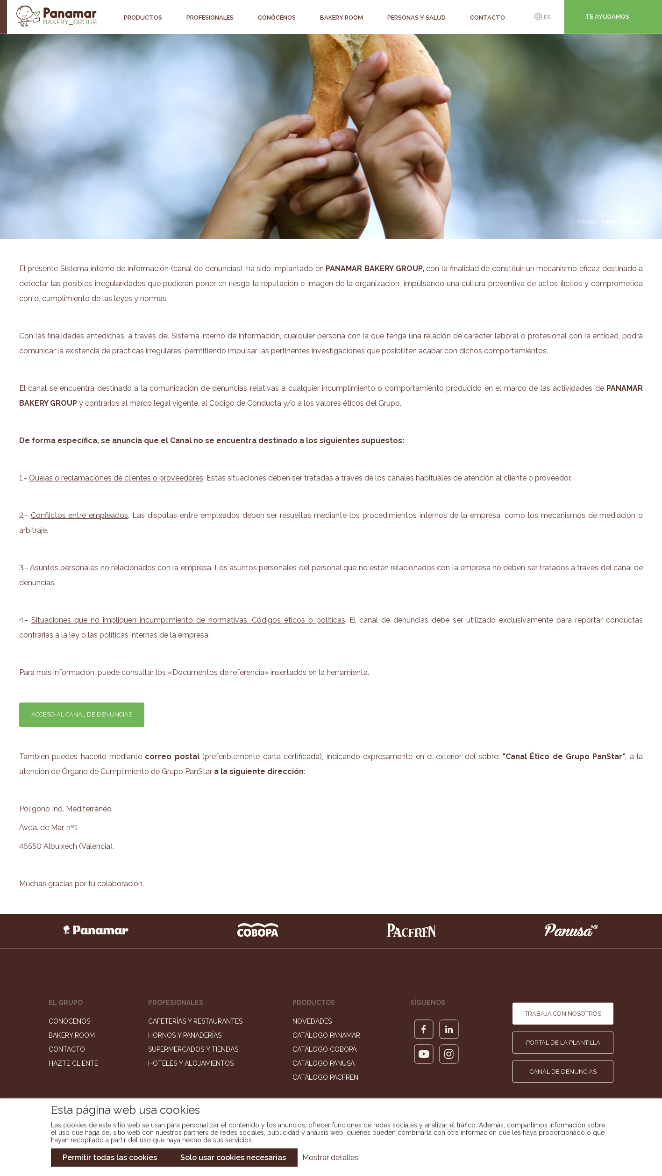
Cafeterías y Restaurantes (195, 1021)
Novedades (312, 1021)
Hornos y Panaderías (184, 1035)
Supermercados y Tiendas (193, 1049)
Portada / (589, 222)
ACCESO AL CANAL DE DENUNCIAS (81, 714)
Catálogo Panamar (326, 1035)
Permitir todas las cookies (110, 1157)
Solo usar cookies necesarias (233, 1157)
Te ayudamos (607, 16)
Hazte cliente (73, 1063)
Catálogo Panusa (323, 1063)
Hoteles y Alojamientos (191, 1063)
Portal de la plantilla (563, 1042)
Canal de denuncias (563, 1071)
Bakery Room (72, 1035)
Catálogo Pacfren (325, 1077)
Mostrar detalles (330, 1157)
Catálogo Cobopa (324, 1049)
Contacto (67, 1049)
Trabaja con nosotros (563, 1013)
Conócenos (69, 1021)
